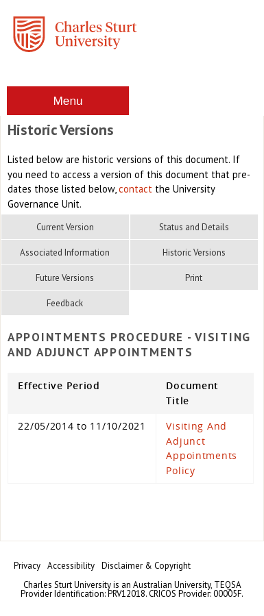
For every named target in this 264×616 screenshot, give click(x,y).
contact (135, 188)
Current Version (65, 227)
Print (193, 278)
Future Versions (65, 278)
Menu (67, 101)
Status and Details (194, 227)
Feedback (65, 303)
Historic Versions (194, 252)
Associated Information (65, 252)
